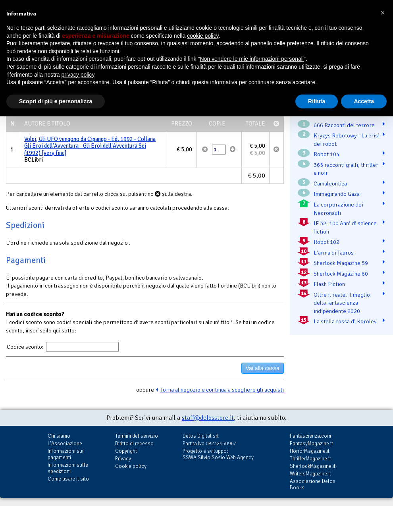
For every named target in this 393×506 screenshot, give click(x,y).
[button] (382, 12)
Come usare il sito (68, 478)
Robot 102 (326, 241)
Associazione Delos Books (312, 484)
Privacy (123, 458)
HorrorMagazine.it (309, 451)
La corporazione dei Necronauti (338, 208)
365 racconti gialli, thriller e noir (346, 169)
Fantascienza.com (310, 436)
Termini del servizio (136, 436)
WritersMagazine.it (310, 473)
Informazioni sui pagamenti (65, 454)
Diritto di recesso (134, 443)
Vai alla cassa (262, 368)
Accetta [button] (364, 101)
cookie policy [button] (202, 36)
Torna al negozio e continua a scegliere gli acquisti (222, 389)
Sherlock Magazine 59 (341, 263)
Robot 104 (326, 154)
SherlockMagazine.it (312, 466)
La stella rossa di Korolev (345, 321)
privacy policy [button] (78, 74)
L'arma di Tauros (334, 252)
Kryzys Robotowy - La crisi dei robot (347, 139)
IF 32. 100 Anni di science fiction (345, 227)
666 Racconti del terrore (344, 125)
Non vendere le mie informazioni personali (251, 59)
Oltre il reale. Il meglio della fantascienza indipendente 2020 (342, 303)
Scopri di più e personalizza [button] (55, 101)
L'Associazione (65, 443)
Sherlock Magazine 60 (341, 273)
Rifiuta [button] (317, 101)
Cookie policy (130, 466)
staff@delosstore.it (208, 418)
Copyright (126, 451)
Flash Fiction (329, 284)
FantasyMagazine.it (311, 443)
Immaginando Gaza (337, 193)
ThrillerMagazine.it (310, 458)
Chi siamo (59, 436)
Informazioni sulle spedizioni (68, 468)
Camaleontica (330, 183)
